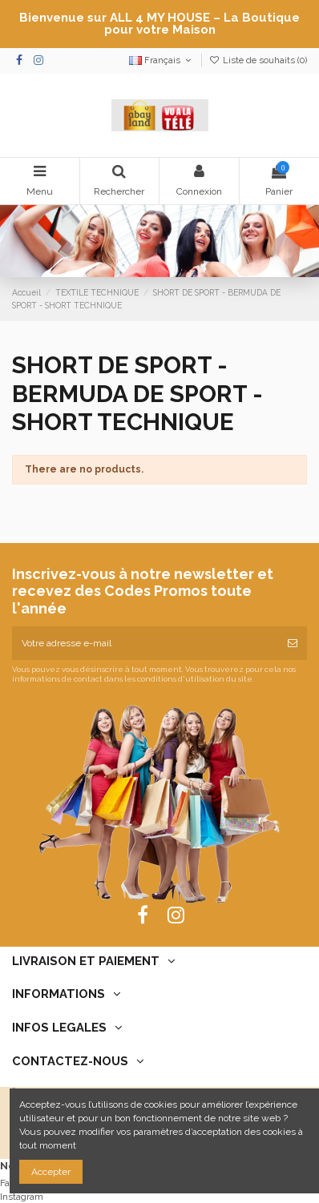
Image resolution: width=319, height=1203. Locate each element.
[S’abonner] (292, 643)
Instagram (21, 1196)
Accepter (51, 1171)
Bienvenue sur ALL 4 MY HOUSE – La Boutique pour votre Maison (159, 23)
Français (161, 60)
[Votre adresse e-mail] (145, 643)
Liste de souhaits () (258, 60)
